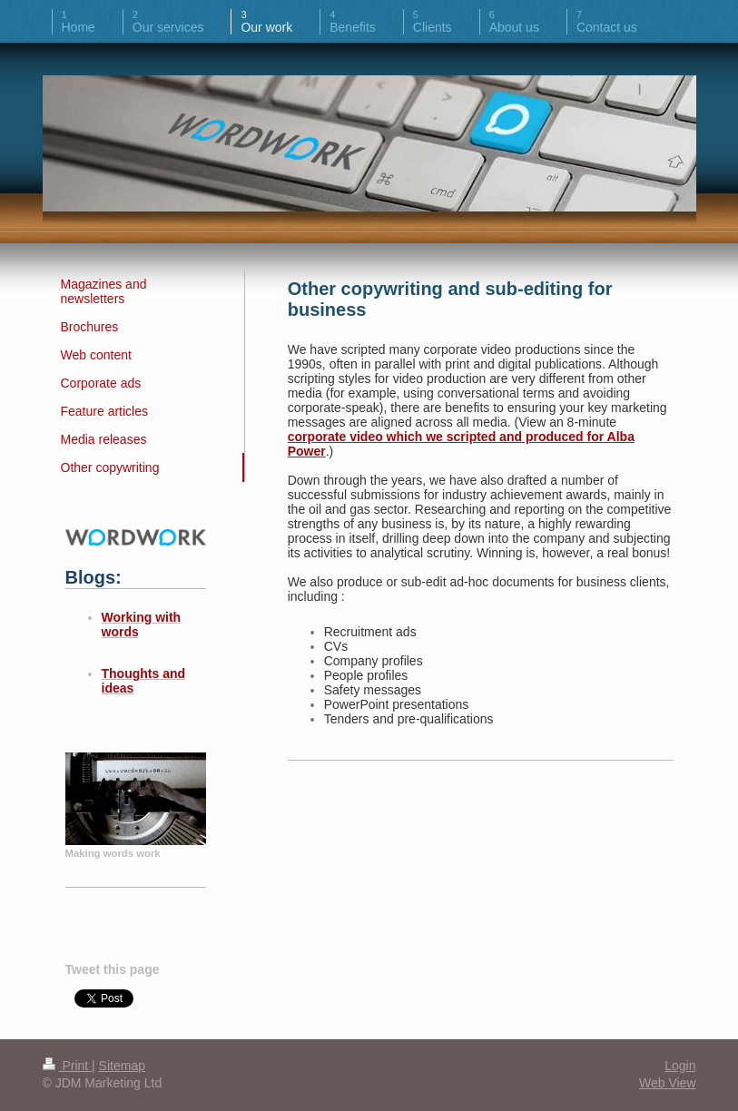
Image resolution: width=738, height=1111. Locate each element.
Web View (667, 1083)
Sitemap (122, 1065)
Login (679, 1065)
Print (68, 1065)
